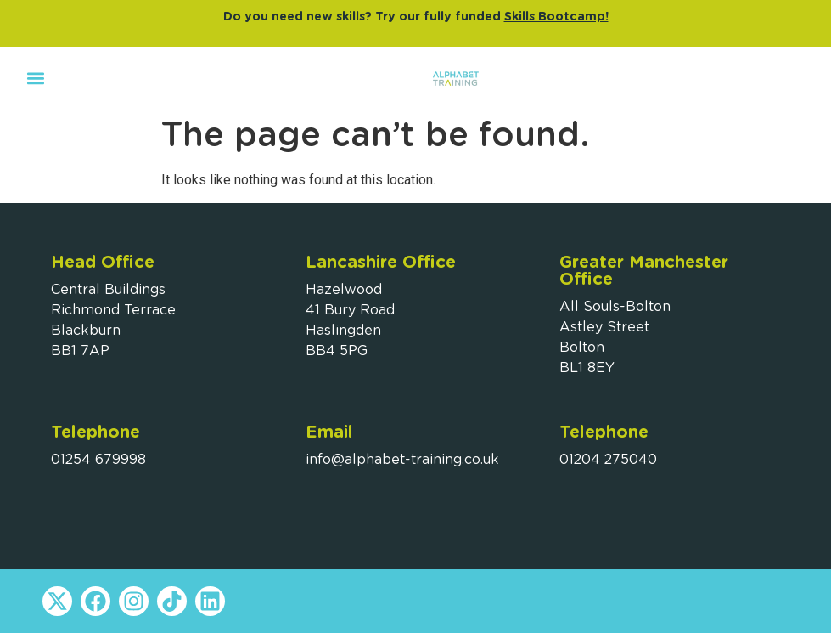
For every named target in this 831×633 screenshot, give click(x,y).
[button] (35, 78)
